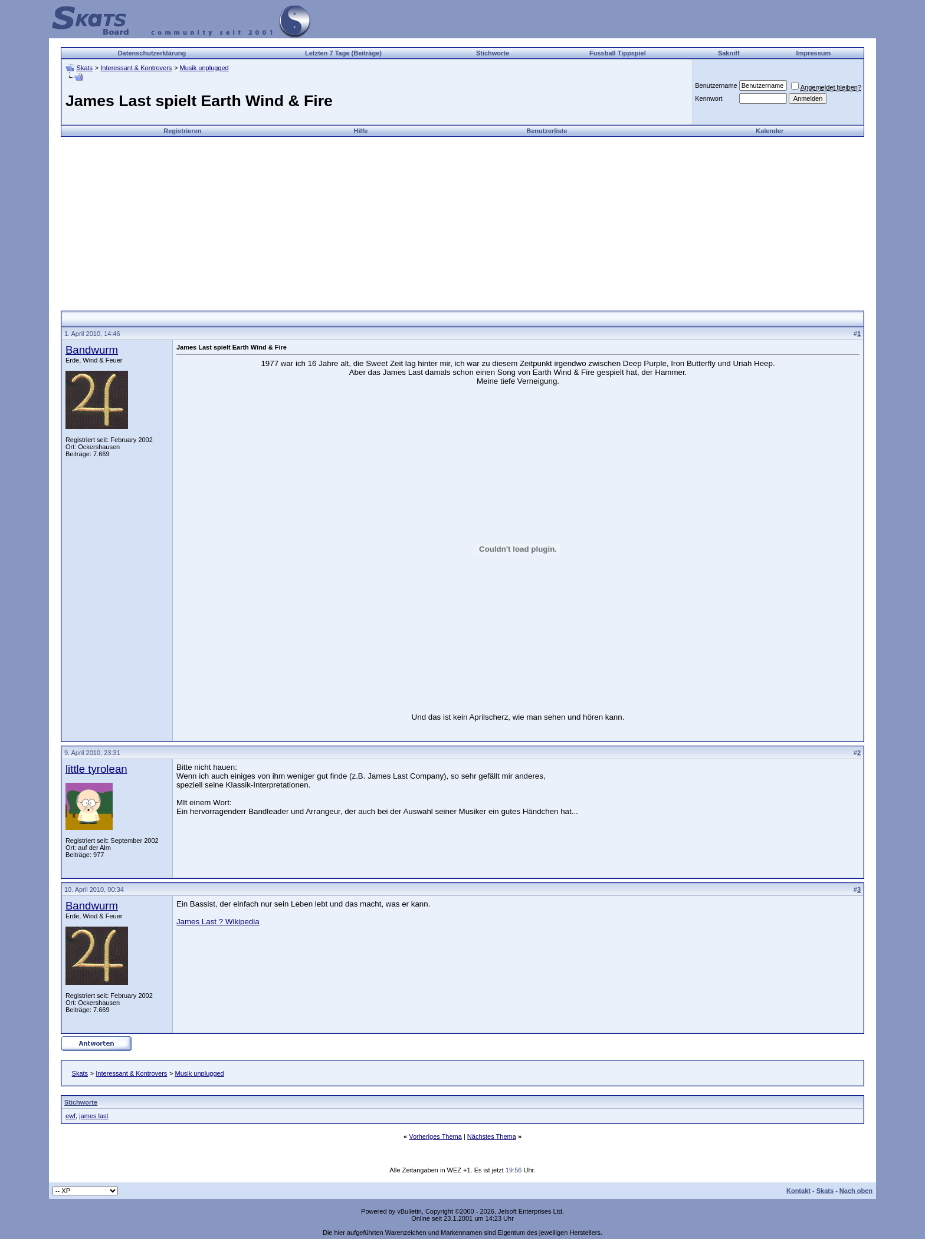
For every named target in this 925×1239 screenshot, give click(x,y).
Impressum (813, 53)
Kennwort (708, 98)
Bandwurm (91, 350)
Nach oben (855, 1190)
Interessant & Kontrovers (136, 67)
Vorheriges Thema (435, 1136)
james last (94, 1115)
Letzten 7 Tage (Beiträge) (343, 53)
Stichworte (492, 53)
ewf (70, 1115)
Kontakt (798, 1190)
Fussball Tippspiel (617, 53)
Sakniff (729, 53)
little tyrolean (96, 769)
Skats (85, 67)
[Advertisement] (462, 219)
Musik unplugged (204, 67)
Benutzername (716, 85)
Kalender (769, 130)
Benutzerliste (546, 130)
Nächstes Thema (491, 1136)
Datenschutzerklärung (152, 53)
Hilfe (361, 130)
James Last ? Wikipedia (218, 921)
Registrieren (182, 130)
